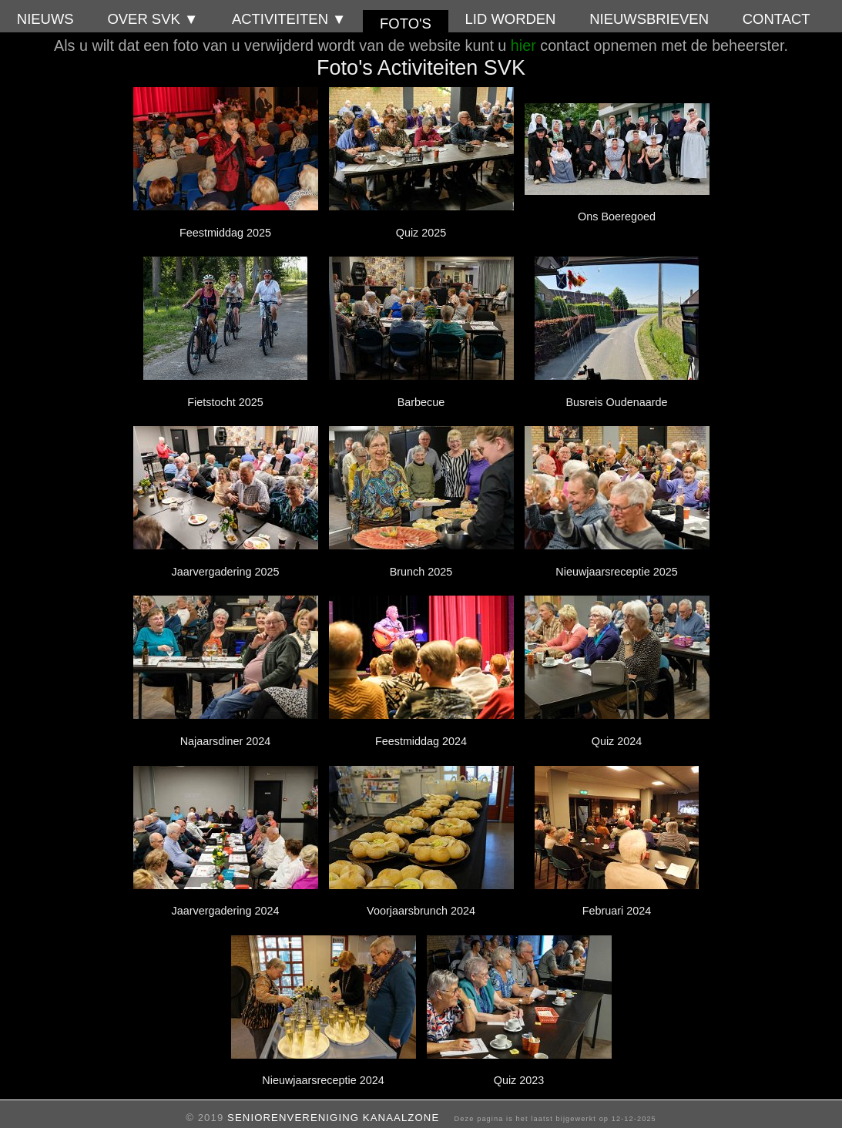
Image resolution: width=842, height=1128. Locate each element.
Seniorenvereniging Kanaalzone (333, 1117)
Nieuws (45, 19)
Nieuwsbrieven (649, 19)
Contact (776, 19)
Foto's (405, 23)
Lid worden (510, 19)
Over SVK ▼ (152, 19)
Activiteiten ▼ (289, 19)
